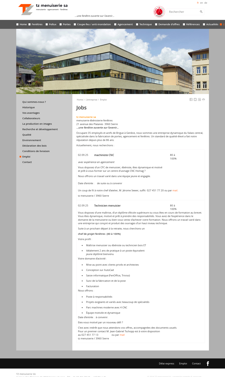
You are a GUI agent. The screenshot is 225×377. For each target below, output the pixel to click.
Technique (145, 24)
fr (198, 2)
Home (23, 24)
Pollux (52, 24)
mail (175, 190)
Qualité (26, 134)
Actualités (212, 24)
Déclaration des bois (34, 145)
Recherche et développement (40, 129)
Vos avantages (31, 112)
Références (193, 24)
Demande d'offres (169, 24)
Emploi (26, 156)
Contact (27, 162)
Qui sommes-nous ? (34, 101)
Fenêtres (37, 24)
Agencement (125, 24)
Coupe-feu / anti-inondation (94, 24)
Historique (28, 107)
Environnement (31, 140)
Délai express (166, 363)
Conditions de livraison (36, 151)
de (205, 2)
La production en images (37, 123)
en (201, 2)
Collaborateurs (31, 118)
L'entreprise (91, 99)
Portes (67, 24)
